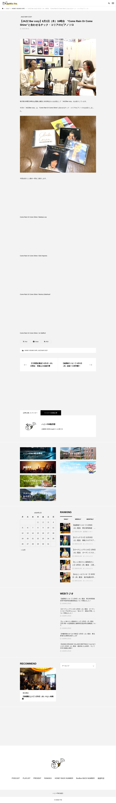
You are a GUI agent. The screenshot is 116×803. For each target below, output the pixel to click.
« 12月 (23, 550)
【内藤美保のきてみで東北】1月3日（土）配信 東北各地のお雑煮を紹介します (77, 635)
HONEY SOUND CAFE (31, 350)
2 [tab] (38, 688)
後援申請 (101, 778)
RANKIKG (48, 778)
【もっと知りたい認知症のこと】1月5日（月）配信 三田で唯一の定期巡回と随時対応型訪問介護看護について (78, 623)
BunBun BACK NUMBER (85, 778)
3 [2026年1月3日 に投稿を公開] (48, 522)
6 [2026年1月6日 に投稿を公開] (27, 528)
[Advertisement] (58, 390)
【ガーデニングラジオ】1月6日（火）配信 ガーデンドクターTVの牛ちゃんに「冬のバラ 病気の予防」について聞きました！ (77, 611)
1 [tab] (36, 688)
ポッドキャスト (88, 544)
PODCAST (16, 778)
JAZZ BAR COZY (43, 350)
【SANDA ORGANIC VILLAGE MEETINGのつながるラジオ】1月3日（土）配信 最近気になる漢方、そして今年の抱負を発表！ (78, 646)
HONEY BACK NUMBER (64, 778)
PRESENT (37, 778)
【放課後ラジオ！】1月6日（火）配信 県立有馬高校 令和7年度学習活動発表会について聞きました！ (78, 600)
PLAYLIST (26, 778)
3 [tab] (40, 688)
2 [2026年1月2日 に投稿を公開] (43, 522)
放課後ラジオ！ (88, 531)
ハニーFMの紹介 (58, 793)
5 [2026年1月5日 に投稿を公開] (22, 528)
